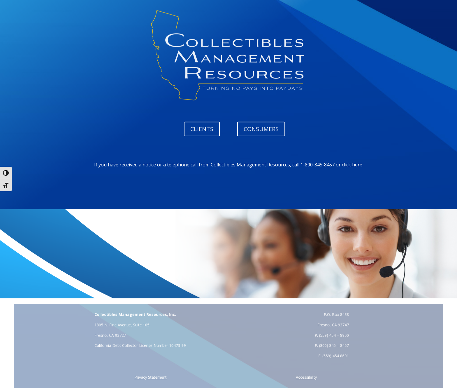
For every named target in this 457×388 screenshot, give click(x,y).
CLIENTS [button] (201, 129)
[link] (152, 377)
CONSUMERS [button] (261, 129)
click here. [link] (352, 164)
